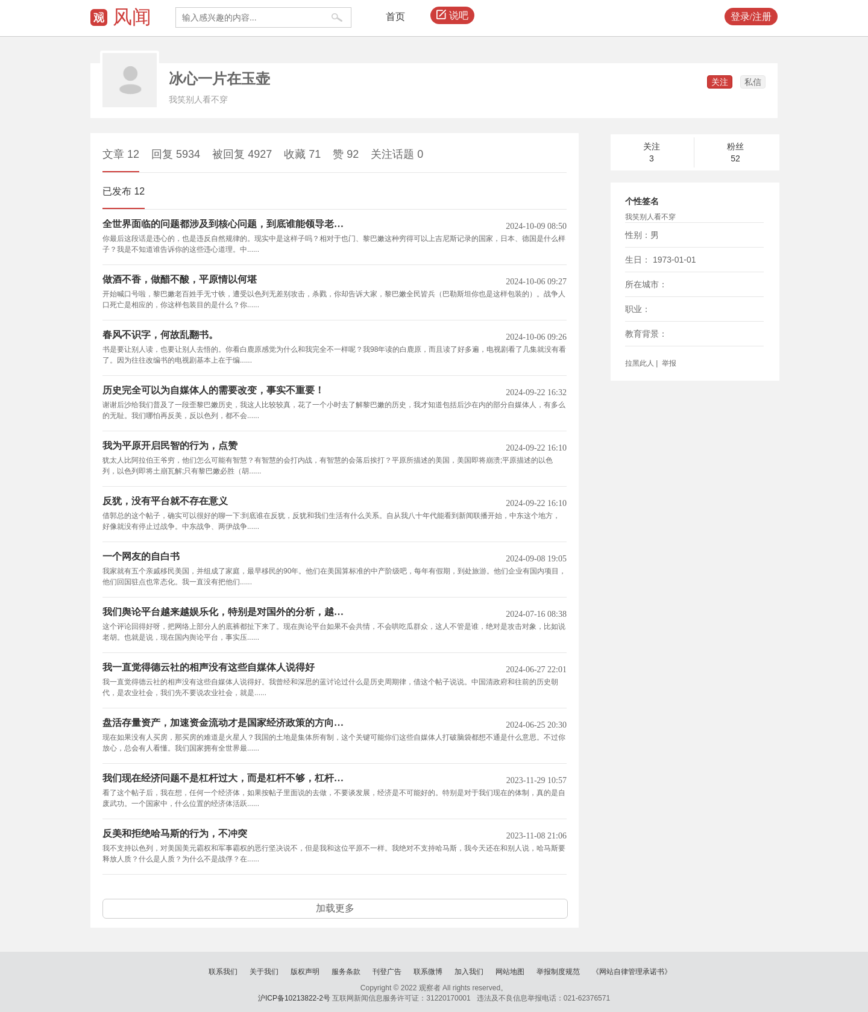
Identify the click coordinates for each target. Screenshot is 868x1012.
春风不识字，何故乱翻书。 (160, 335)
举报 (668, 363)
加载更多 (335, 908)
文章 (120, 154)
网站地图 (509, 971)
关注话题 (397, 154)
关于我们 (264, 971)
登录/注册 (751, 16)
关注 (719, 82)
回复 (175, 154)
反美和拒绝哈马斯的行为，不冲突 (174, 834)
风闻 (132, 17)
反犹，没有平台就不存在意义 (165, 501)
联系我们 (223, 971)
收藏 (302, 154)
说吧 (452, 15)
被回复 (242, 154)
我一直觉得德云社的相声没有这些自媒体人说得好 (208, 667)
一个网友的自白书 (141, 556)
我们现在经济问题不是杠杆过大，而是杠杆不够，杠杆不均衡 (227, 778)
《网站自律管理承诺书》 (631, 971)
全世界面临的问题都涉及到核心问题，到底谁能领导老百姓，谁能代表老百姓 (227, 224)
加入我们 (468, 971)
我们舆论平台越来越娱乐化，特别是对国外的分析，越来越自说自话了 (227, 612)
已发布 (123, 191)
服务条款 (346, 971)
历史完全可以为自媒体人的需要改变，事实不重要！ (213, 390)
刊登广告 (387, 971)
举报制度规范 (558, 971)
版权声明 (305, 971)
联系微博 (428, 971)
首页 (395, 16)
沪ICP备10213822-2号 (294, 998)
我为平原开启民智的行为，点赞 (169, 446)
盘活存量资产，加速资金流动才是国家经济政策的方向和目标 (227, 723)
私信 (752, 82)
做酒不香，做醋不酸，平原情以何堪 (179, 279)
